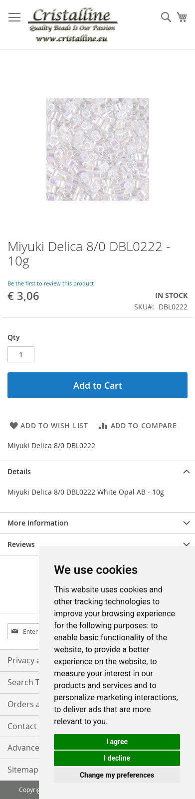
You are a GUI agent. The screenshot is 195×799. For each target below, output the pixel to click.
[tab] (97, 471)
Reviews (21, 544)
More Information (37, 523)
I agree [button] (117, 742)
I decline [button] (117, 758)
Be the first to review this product (50, 283)
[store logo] (72, 24)
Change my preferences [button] (117, 775)
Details (19, 471)
